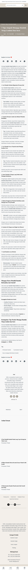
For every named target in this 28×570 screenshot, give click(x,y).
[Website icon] (11, 396)
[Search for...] (13, 5)
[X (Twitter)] (8, 61)
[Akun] (24, 568)
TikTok (10, 342)
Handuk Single (14, 541)
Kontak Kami (13, 496)
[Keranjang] (17, 568)
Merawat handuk (6, 349)
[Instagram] (17, 504)
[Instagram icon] (14, 396)
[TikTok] (10, 504)
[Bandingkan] (10, 568)
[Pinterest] (12, 61)
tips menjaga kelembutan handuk (10, 353)
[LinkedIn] (16, 61)
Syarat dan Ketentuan (14, 499)
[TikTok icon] (17, 396)
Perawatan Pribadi (12, 24)
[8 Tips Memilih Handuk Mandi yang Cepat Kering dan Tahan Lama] (14, 430)
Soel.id (14, 264)
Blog (7, 24)
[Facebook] (3, 61)
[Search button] (22, 5)
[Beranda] (3, 568)
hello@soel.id (15, 561)
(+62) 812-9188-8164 (15, 554)
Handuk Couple (14, 537)
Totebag (14, 547)
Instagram (3, 342)
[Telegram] (20, 61)
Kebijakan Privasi (21, 496)
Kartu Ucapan (14, 544)
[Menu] (26, 5)
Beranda (3, 24)
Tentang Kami (6, 496)
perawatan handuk (18, 349)
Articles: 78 (14, 399)
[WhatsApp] (24, 61)
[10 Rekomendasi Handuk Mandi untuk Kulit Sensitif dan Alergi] (14, 476)
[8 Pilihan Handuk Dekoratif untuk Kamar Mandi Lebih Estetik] (14, 453)
